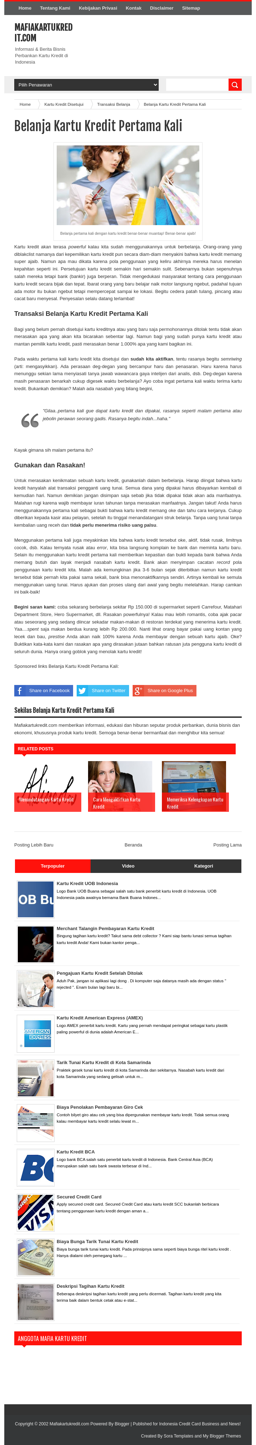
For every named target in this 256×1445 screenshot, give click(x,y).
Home (25, 8)
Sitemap (191, 8)
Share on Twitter (101, 690)
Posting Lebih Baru (33, 845)
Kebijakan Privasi (98, 8)
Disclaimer (162, 8)
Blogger (122, 1423)
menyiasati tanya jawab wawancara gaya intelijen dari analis (127, 373)
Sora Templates (178, 1436)
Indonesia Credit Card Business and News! (200, 1423)
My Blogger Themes (222, 1436)
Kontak (134, 8)
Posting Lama (228, 845)
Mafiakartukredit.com (70, 1423)
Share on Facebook (42, 690)
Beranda (133, 845)
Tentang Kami (55, 8)
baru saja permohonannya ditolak (172, 329)
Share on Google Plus (163, 690)
